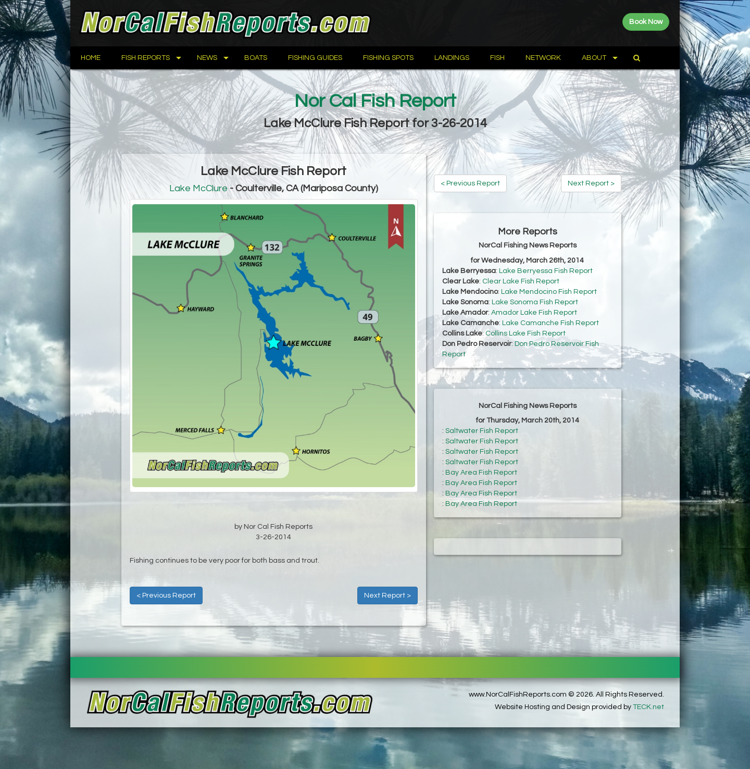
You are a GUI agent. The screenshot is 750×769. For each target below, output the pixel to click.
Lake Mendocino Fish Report (549, 291)
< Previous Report (166, 595)
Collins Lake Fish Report (525, 333)
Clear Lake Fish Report (520, 281)
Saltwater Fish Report (481, 431)
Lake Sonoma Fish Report (535, 302)
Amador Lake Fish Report (534, 312)
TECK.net (648, 707)
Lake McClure (198, 188)
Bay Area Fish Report (481, 472)
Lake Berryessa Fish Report (546, 271)
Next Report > (387, 595)
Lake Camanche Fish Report (550, 323)
